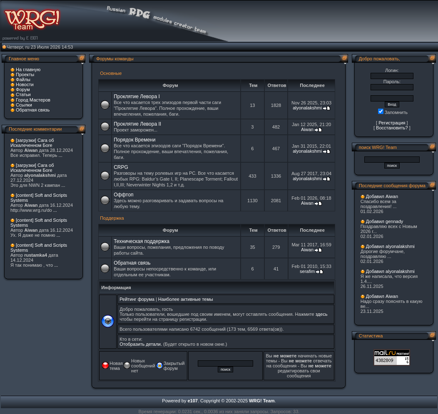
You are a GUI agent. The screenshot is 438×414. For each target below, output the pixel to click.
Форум (23, 89)
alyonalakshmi (307, 107)
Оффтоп (123, 195)
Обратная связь (33, 109)
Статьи (23, 94)
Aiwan (307, 129)
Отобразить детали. (140, 344)
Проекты (25, 74)
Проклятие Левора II (137, 124)
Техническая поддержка (141, 241)
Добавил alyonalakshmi (390, 246)
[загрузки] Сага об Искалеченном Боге (32, 143)
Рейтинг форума (136, 299)
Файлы (23, 79)
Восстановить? (392, 127)
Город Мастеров (33, 99)
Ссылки (24, 104)
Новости (25, 84)
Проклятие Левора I (137, 96)
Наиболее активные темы (185, 299)
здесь (322, 314)
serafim (307, 271)
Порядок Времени (134, 140)
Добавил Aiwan (382, 196)
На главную (28, 69)
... (60, 155)
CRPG (121, 167)
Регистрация (391, 122)
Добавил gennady (384, 221)
